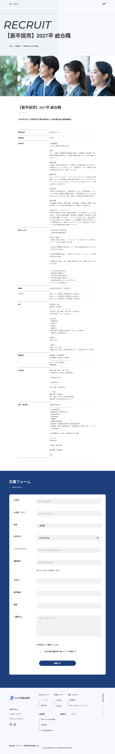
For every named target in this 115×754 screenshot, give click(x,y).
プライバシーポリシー (16, 719)
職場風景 (72, 699)
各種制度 (42, 713)
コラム (73, 713)
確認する (57, 663)
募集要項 (18, 45)
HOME (11, 45)
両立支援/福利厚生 (47, 730)
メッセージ (44, 699)
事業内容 (44, 705)
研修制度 (44, 725)
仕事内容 (59, 699)
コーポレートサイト (15, 714)
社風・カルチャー (73, 694)
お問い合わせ (13, 709)
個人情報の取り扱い (56, 651)
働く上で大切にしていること (79, 705)
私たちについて (44, 694)
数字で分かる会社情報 (48, 719)
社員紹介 (59, 705)
